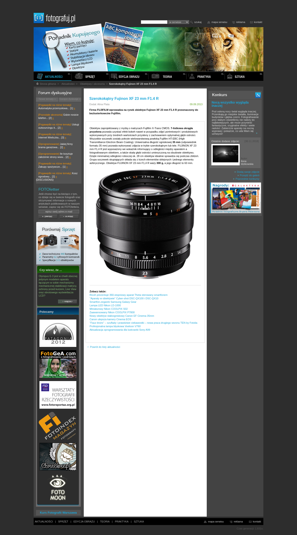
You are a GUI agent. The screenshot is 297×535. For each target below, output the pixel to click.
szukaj (197, 22)
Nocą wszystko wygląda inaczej (230, 104)
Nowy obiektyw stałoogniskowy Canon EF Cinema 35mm (122, 315)
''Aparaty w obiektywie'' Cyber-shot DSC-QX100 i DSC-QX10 (124, 298)
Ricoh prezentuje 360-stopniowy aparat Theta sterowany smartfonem (129, 295)
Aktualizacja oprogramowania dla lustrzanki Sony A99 (120, 329)
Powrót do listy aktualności (103, 347)
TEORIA (105, 521)
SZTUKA (139, 521)
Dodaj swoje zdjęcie (246, 171)
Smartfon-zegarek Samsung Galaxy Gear (113, 301)
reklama (240, 22)
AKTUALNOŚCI (44, 521)
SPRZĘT (63, 521)
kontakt (258, 22)
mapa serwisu (219, 22)
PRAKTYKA (122, 521)
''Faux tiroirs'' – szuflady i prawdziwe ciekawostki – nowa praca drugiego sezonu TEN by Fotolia (143, 322)
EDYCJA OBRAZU (84, 521)
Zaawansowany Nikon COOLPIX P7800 (112, 312)
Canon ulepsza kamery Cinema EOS (110, 319)
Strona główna (46, 83)
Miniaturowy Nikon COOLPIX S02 (109, 308)
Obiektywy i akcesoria (92, 83)
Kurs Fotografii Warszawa (58, 512)
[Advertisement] (235, 291)
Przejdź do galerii (248, 175)
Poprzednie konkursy (246, 178)
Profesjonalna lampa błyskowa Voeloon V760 (115, 326)
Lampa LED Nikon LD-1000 (105, 305)
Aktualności (67, 83)
